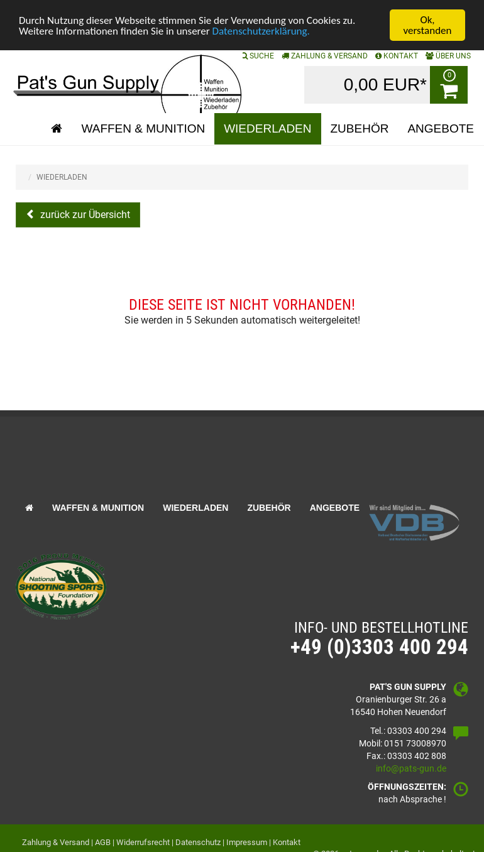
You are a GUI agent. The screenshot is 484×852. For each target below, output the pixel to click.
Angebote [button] (440, 128)
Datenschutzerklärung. (261, 31)
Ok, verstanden (428, 25)
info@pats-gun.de (411, 768)
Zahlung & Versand (325, 56)
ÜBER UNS (448, 56)
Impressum (246, 842)
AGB (103, 842)
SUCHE (257, 56)
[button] (56, 129)
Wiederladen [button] (267, 128)
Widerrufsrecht (143, 842)
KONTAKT (396, 56)
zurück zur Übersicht (84, 215)
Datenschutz (198, 842)
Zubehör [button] (360, 128)
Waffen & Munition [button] (143, 128)
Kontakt (286, 842)
